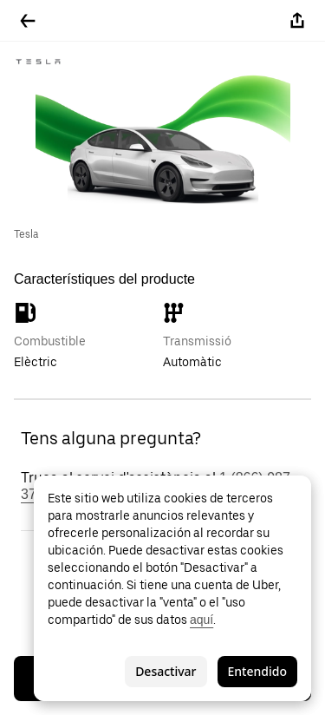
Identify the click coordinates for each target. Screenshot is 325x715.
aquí (201, 619)
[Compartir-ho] (297, 21)
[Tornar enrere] (28, 21)
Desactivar (165, 671)
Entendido (257, 671)
